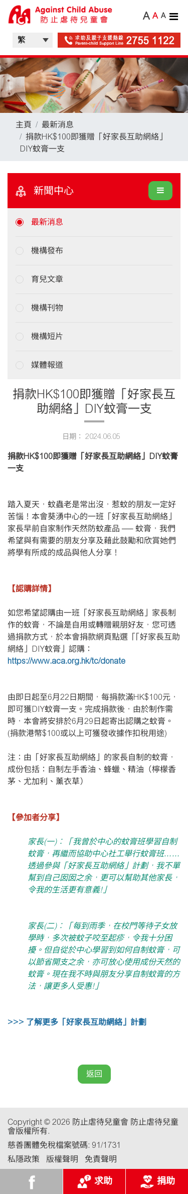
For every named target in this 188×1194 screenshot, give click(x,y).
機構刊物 (47, 308)
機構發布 (47, 250)
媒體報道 (47, 365)
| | (33, 40)
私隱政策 (24, 1159)
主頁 (24, 124)
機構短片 (47, 336)
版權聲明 (62, 1159)
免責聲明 (101, 1159)
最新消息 (58, 124)
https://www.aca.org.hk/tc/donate (66, 661)
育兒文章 (47, 279)
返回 (94, 1074)
